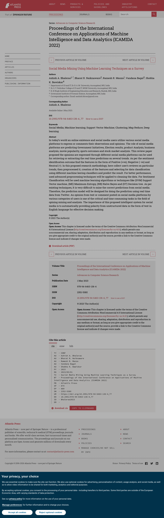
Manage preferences (12, 505)
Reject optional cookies (50, 512)
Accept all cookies (17, 512)
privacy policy (15, 499)
